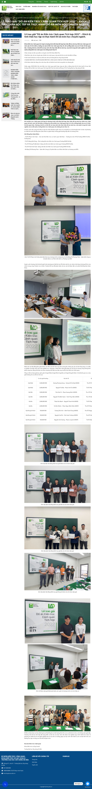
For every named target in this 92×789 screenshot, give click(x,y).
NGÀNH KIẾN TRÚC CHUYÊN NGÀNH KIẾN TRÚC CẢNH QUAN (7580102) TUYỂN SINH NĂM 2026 (49, 60)
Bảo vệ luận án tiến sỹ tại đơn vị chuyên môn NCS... (15, 42)
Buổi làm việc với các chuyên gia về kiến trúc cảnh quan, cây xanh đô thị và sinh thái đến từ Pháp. (50, 55)
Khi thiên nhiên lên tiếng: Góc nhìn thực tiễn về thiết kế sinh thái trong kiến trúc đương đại (48, 62)
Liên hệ (62, 1)
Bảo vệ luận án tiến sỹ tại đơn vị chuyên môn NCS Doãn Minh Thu (42, 53)
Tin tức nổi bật (7, 35)
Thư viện (75, 6)
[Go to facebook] (87, 783)
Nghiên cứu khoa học (39, 6)
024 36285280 (6, 768)
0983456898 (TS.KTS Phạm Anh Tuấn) (12, 770)
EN (87, 1)
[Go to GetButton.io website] (88, 787)
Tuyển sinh (26, 6)
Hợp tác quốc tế (53, 6)
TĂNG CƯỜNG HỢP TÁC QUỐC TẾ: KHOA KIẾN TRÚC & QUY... (15, 106)
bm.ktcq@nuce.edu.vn (8, 773)
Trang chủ (31, 1)
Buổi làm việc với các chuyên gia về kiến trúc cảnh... (15, 52)
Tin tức (46, 1)
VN (85, 1)
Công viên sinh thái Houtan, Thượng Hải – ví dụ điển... (15, 96)
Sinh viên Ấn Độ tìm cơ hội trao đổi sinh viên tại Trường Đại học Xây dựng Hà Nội (46, 57)
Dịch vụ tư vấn (65, 6)
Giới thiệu (39, 1)
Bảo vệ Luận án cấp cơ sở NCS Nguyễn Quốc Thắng (15, 116)
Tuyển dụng (54, 1)
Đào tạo (18, 6)
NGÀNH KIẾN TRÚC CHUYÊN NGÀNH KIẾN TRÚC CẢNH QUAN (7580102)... (15, 74)
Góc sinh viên (20, 9)
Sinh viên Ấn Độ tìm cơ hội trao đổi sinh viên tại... (15, 62)
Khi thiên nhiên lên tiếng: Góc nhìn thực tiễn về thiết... (15, 86)
